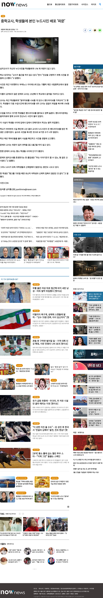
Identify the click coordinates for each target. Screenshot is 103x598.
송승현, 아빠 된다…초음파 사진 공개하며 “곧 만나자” (38, 552)
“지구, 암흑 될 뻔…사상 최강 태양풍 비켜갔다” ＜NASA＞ (19, 216)
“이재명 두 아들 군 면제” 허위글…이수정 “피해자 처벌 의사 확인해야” (55, 534)
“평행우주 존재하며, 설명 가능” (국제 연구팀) (15, 219)
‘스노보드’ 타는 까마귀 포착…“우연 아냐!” (14, 213)
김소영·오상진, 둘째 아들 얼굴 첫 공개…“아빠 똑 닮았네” (14, 562)
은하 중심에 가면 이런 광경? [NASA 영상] (13, 207)
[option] (32, 527)
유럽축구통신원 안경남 (8, 29)
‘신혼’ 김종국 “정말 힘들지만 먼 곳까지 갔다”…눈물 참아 (14, 552)
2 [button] (34, 569)
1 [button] (33, 569)
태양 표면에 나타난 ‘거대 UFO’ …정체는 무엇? (15, 210)
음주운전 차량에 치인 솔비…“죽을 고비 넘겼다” (38, 562)
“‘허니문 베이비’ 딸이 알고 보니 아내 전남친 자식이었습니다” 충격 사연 (32, 534)
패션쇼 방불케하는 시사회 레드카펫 (62, 551)
